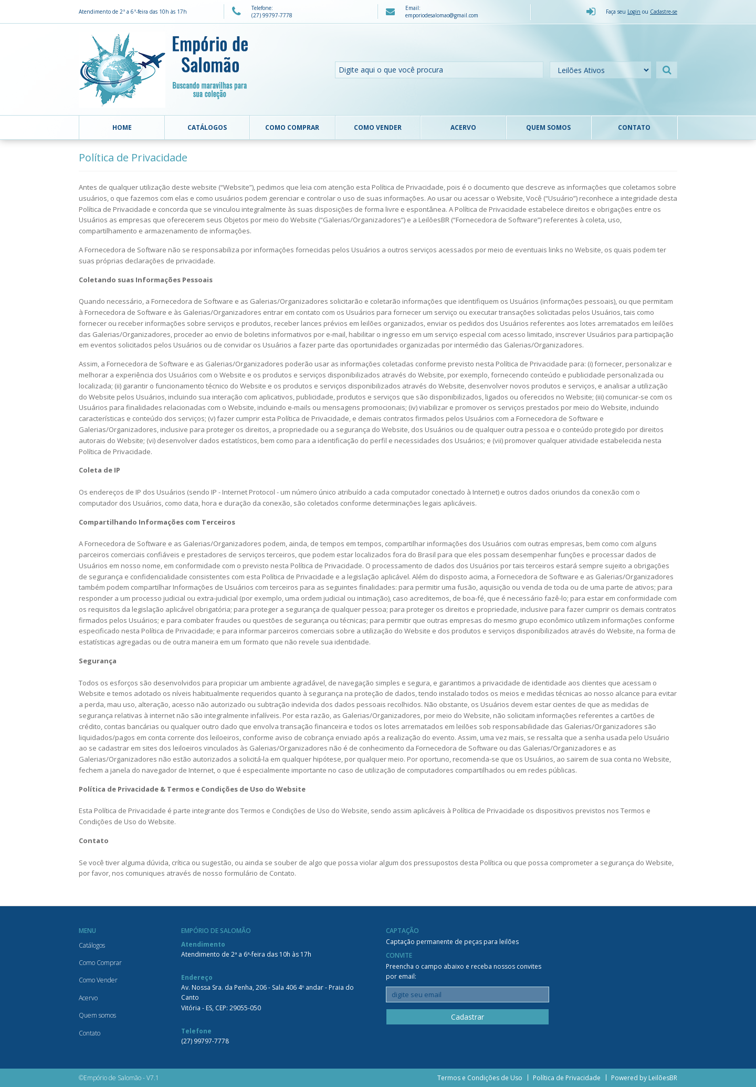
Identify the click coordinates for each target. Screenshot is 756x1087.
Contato (634, 127)
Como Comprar (292, 127)
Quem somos (548, 127)
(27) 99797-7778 (205, 1041)
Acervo (463, 127)
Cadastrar (467, 1017)
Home (122, 127)
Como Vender (378, 127)
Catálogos (207, 127)
